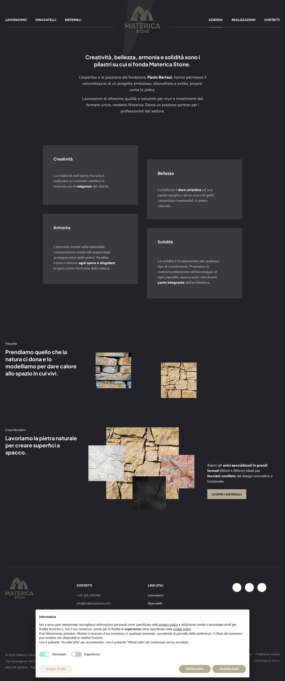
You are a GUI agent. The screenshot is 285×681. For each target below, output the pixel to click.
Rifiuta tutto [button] (195, 669)
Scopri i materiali (227, 494)
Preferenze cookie (267, 654)
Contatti (272, 19)
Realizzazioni (243, 19)
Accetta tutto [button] (229, 669)
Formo (276, 661)
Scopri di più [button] (55, 669)
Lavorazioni (15, 19)
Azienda (216, 19)
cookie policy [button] (182, 629)
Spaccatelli (45, 19)
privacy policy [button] (168, 624)
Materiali (73, 19)
